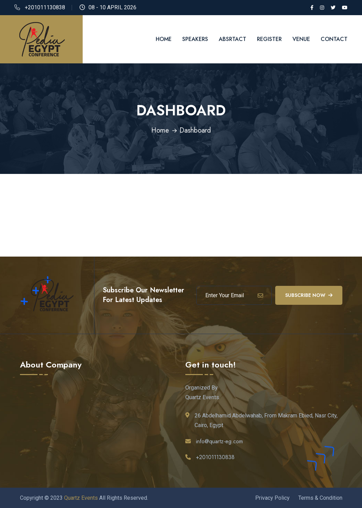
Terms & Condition (320, 497)
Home (164, 39)
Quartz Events (81, 497)
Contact (334, 39)
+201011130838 (45, 7)
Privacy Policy (272, 497)
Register (269, 39)
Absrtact (232, 39)
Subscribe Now (308, 294)
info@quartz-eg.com (219, 441)
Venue (301, 39)
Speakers (195, 39)
